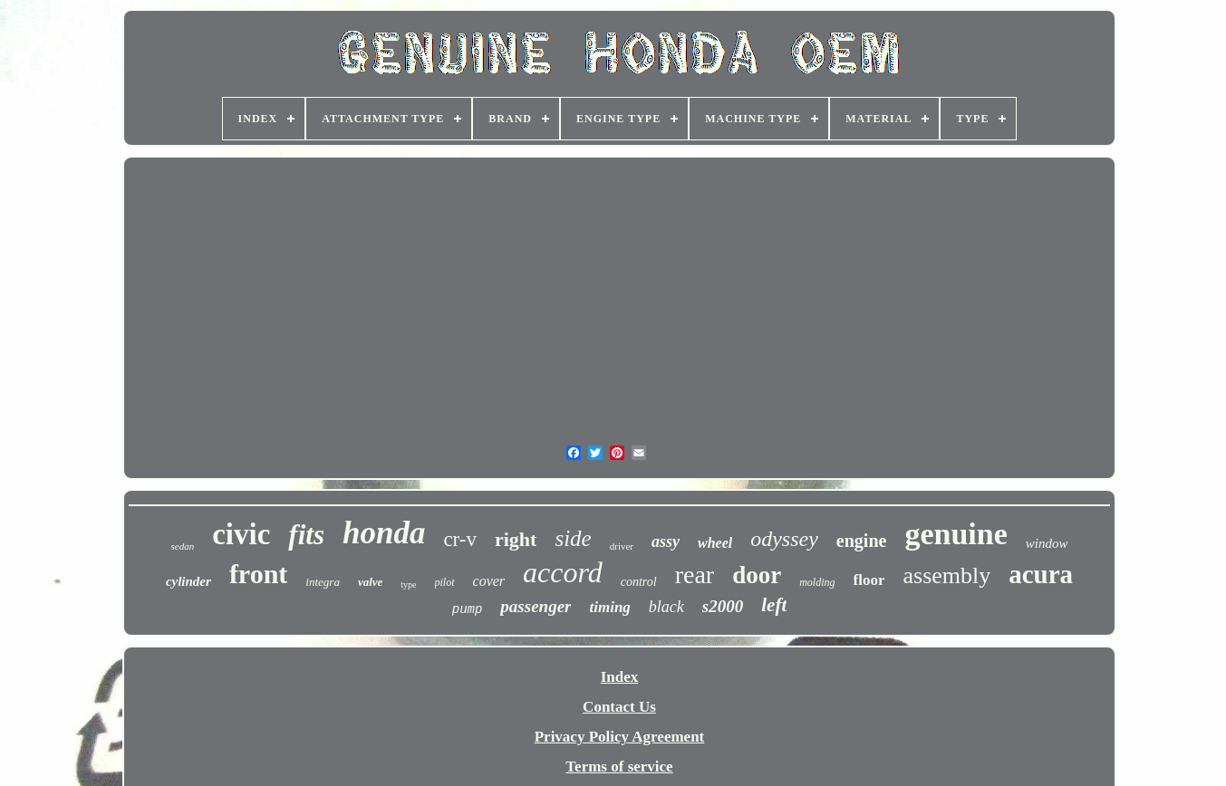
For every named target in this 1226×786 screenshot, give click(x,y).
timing (609, 607)
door (756, 575)
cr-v (460, 539)
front (258, 574)
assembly (946, 575)
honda (384, 533)
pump (467, 609)
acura (1041, 574)
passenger (535, 606)
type (408, 585)
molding (817, 582)
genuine (955, 534)
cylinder (188, 581)
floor (869, 580)
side (573, 538)
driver (621, 546)
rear (695, 575)
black (666, 607)
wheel (715, 543)
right (515, 539)
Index (620, 676)
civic (241, 534)
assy (666, 541)
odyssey (784, 539)
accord (563, 572)
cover (489, 581)
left (774, 605)
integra (322, 582)
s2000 (722, 606)
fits (306, 535)
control (639, 582)
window (1047, 543)
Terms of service (618, 766)
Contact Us (619, 706)
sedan (183, 546)
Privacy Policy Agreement (620, 736)
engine (861, 541)
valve (370, 582)
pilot (445, 582)
